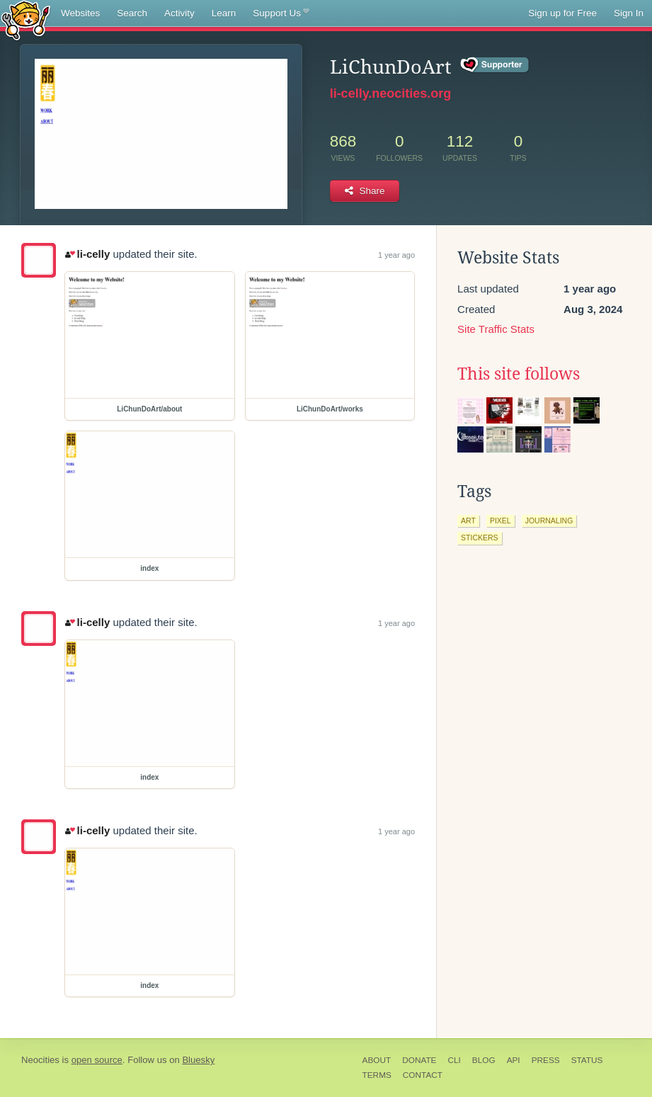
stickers (479, 537)
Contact (422, 1075)
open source (97, 1060)
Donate (419, 1060)
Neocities (40, 1060)
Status (587, 1060)
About (376, 1060)
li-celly (87, 254)
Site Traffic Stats (495, 329)
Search (132, 13)
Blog (484, 1060)
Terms (376, 1075)
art (468, 520)
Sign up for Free (562, 13)
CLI (453, 1060)
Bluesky (198, 1060)
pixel (500, 520)
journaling (549, 520)
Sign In (629, 13)
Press (546, 1060)
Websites (80, 13)
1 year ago (396, 255)
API (513, 1060)
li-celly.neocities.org (391, 93)
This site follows (518, 374)
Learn (224, 13)
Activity (179, 13)
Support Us (281, 13)
